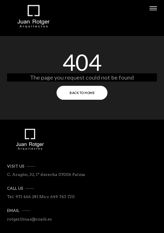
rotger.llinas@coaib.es (29, 219)
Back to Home (82, 93)
